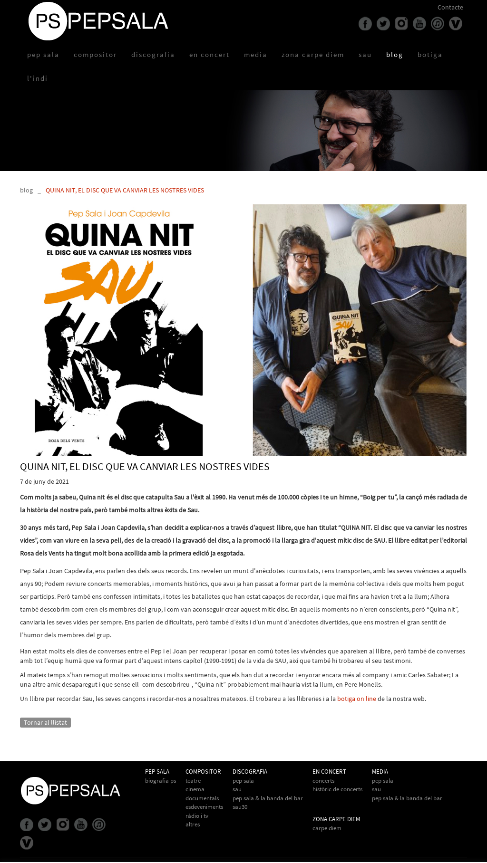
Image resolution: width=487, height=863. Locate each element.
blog (26, 190)
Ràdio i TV (196, 816)
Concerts (323, 781)
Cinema (195, 789)
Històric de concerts (337, 789)
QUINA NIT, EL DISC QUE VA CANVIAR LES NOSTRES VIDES (125, 190)
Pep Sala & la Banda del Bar (407, 798)
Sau (237, 789)
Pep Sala (243, 781)
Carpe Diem (326, 828)
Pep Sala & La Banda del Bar (268, 798)
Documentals (202, 798)
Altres (192, 824)
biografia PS (160, 781)
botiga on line (356, 698)
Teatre (193, 781)
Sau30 (240, 807)
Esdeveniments (204, 807)
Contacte (450, 7)
